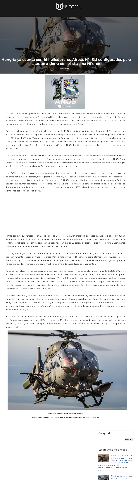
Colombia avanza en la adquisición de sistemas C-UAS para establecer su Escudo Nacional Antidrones (114, 411)
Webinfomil (64, 296)
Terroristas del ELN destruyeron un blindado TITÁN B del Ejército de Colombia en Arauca (114, 395)
